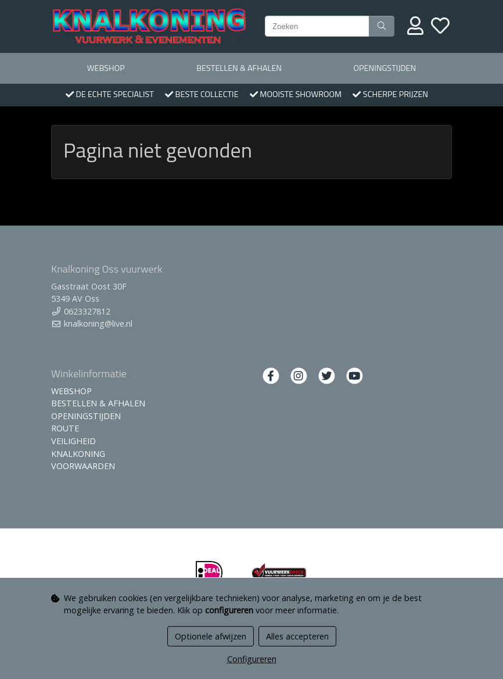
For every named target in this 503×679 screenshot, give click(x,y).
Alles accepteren (297, 636)
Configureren (251, 658)
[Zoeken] (317, 26)
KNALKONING (78, 453)
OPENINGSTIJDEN (384, 68)
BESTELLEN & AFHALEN (239, 68)
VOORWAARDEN (83, 465)
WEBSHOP (106, 68)
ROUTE (65, 428)
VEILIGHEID (73, 440)
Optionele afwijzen (210, 636)
